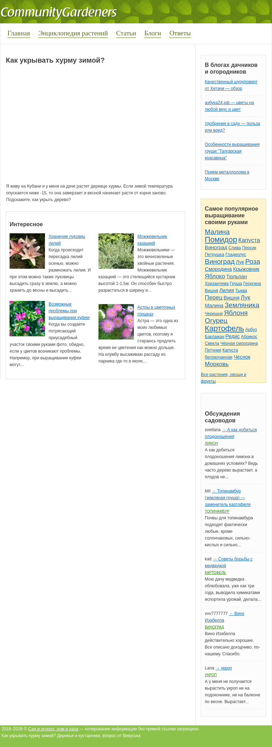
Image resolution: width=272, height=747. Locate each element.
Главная (18, 33)
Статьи (126, 33)
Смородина (218, 269)
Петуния (213, 350)
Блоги (152, 33)
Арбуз (251, 329)
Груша (236, 283)
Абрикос (249, 336)
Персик (249, 247)
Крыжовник (246, 269)
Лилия (226, 290)
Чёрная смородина (239, 343)
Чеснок (242, 357)
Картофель (224, 328)
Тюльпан (236, 276)
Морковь (216, 364)
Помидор (221, 239)
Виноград (216, 247)
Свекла (212, 343)
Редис (233, 336)
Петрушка (214, 254)
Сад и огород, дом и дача (53, 728)
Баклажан (214, 336)
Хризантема (216, 283)
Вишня (211, 290)
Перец (213, 297)
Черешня (214, 313)
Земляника (242, 305)
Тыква (241, 290)
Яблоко (215, 276)
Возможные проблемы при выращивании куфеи (69, 311)
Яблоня (236, 313)
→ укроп (223, 668)
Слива (234, 247)
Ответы (180, 33)
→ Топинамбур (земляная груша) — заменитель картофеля (227, 498)
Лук (240, 262)
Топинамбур (217, 511)
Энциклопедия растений (73, 33)
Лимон (211, 443)
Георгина (252, 283)
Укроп (211, 675)
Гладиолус (235, 254)
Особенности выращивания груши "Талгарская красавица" (232, 151)
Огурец (216, 320)
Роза (252, 261)
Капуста (249, 240)
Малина (217, 231)
